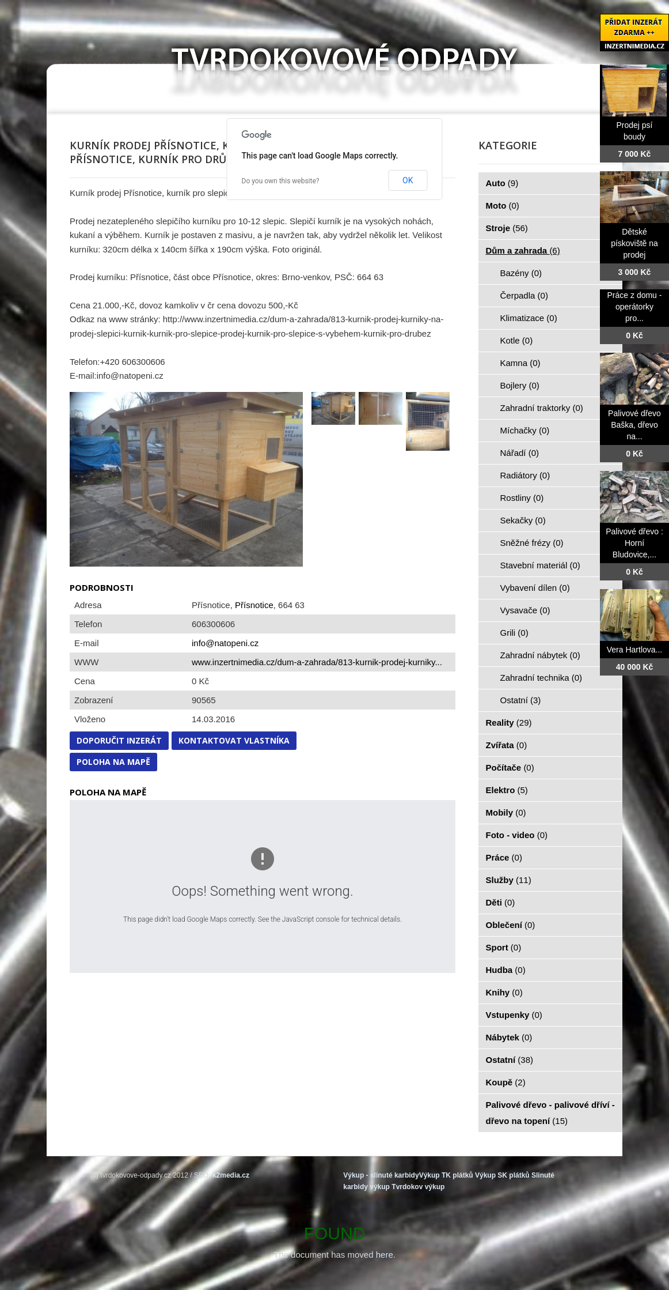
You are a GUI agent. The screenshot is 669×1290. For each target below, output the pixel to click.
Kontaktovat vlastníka (234, 740)
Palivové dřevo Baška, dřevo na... (634, 425)
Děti (500, 902)
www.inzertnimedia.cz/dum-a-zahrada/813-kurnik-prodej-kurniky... (317, 662)
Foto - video (517, 835)
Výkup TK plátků (446, 1175)
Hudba (506, 970)
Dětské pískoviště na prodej (634, 243)
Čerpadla (524, 295)
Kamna (520, 363)
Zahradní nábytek (540, 655)
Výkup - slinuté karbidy (381, 1175)
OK (407, 180)
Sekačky (523, 520)
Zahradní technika (541, 677)
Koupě (506, 1082)
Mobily (506, 812)
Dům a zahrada (523, 250)
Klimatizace (528, 318)
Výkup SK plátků (502, 1175)
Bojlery (519, 385)
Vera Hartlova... (635, 649)
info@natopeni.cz (225, 643)
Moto (502, 205)
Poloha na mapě (113, 761)
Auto (502, 183)
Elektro (507, 790)
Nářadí (519, 453)
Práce (504, 857)
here (384, 1254)
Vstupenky (514, 1015)
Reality (509, 722)
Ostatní (520, 700)
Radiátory (525, 475)
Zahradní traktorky (541, 408)
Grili (514, 633)
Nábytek (509, 1037)
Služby (508, 880)
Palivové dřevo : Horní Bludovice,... (634, 543)
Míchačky (525, 430)
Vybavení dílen (535, 588)
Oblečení (510, 925)
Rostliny (522, 498)
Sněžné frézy (532, 543)
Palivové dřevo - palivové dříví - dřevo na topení (550, 1113)
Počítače (510, 767)
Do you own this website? (281, 181)
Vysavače (525, 610)
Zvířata (506, 745)
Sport (504, 947)
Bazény (521, 273)
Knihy (504, 992)
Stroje (507, 228)
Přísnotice (254, 605)
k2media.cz (230, 1175)
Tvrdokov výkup (417, 1187)
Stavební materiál (540, 565)
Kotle (516, 340)
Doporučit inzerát (119, 740)
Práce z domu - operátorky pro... (634, 307)
